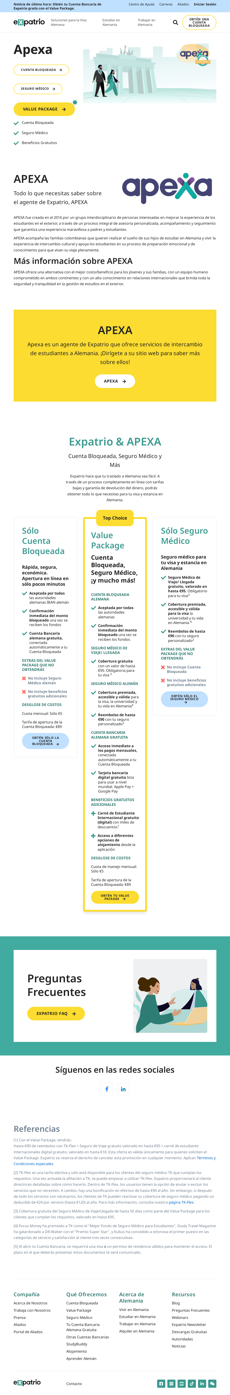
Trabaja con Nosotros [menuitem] (32, 1310)
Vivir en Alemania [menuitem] (134, 1309)
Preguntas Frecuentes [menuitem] (191, 1310)
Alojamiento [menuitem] (76, 1351)
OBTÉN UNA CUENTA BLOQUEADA (199, 22)
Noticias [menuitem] (179, 1346)
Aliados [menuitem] (20, 1324)
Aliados (183, 4)
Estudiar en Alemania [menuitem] (137, 1316)
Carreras (166, 4)
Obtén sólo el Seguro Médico (184, 699)
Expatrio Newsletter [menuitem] (189, 1324)
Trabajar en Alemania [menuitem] (137, 1323)
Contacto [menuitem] (74, 1383)
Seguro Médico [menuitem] (79, 1317)
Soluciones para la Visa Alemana (69, 22)
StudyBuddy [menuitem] (76, 1344)
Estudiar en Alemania (111, 22)
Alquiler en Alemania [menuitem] (136, 1331)
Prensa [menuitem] (20, 1317)
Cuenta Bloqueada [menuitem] (82, 1303)
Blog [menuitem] (176, 1303)
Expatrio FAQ (56, 1013)
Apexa (115, 381)
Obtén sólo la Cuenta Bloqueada (45, 741)
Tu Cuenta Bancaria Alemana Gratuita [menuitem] (83, 1327)
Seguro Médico (38, 89)
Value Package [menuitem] (78, 1310)
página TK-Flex (181, 1202)
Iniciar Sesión (205, 4)
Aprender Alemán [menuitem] (81, 1358)
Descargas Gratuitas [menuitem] (189, 1331)
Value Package (49, 107)
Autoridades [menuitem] (182, 1339)
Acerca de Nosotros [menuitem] (30, 1303)
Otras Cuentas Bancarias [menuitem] (87, 1337)
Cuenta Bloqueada (41, 70)
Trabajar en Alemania (146, 22)
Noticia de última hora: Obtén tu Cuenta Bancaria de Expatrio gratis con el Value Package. (57, 6)
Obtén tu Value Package (115, 897)
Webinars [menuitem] (180, 1317)
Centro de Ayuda (141, 4)
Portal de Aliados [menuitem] (28, 1331)
